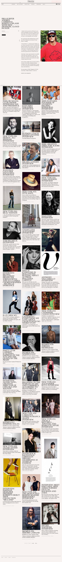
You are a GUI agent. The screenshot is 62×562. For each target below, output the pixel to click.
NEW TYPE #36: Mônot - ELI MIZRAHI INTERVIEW (10, 138)
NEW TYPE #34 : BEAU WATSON (10, 212)
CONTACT (6, 557)
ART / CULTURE (20, 4)
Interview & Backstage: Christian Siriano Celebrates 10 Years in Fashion (30, 458)
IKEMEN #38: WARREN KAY (29, 353)
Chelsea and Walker (16, 391)
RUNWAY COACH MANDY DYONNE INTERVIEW (30, 135)
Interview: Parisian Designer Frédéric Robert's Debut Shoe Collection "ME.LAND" (11, 494)
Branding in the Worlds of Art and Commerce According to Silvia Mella (31, 385)
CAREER (9, 557)
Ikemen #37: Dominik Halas (11, 423)
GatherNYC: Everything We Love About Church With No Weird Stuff (31, 319)
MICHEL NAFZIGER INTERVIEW (47, 527)
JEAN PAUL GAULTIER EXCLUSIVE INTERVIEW (8, 172)
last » (36, 543)
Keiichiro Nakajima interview (27, 107)
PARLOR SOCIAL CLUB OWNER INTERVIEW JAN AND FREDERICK (11, 103)
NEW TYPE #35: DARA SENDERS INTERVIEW (49, 179)
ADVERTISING (14, 557)
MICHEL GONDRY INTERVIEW (30, 163)
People (3, 31)
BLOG (44, 4)
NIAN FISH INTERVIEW (47, 217)
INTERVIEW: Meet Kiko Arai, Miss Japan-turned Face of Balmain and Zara (50, 489)
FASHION (13, 4)
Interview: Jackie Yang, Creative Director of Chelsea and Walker (10, 384)
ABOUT (2, 557)
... (48, 534)
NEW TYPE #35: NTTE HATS (29, 192)
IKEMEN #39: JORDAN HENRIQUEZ (48, 346)
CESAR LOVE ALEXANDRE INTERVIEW (28, 231)
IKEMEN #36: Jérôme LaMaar (31, 532)
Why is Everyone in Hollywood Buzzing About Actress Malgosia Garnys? (30, 275)
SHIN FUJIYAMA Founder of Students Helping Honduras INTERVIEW (49, 105)
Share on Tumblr (16, 35)
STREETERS (39, 4)
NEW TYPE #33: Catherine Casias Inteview (51, 312)
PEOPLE (33, 4)
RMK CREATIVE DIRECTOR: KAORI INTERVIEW (50, 145)
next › (33, 543)
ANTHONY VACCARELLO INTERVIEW (48, 278)
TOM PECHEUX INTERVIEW (10, 241)
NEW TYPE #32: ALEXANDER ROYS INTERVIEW (50, 383)
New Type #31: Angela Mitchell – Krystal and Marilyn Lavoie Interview (50, 423)
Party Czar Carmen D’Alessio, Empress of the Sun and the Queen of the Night (11, 355)
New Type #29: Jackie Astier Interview (10, 447)
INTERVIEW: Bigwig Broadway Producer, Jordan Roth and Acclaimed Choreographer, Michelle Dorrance (12, 279)
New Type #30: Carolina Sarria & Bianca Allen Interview (31, 416)
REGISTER (54, 1)
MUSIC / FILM (27, 4)
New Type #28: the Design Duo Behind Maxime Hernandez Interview (30, 495)
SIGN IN (59, 1)
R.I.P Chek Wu (10, 315)
